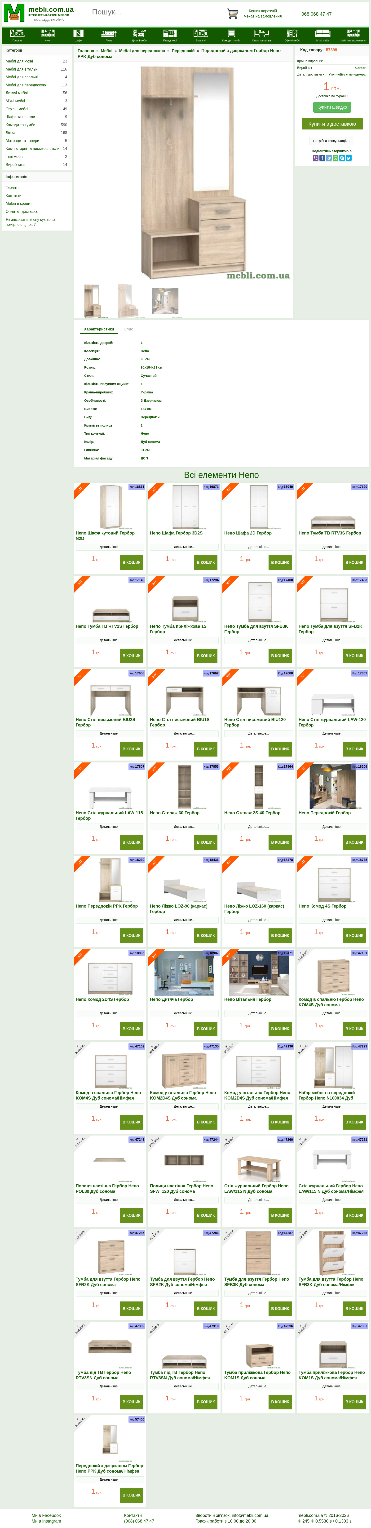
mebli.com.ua (51, 9)
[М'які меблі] (323, 36)
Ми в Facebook (46, 1515)
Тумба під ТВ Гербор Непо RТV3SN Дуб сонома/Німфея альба (180, 1378)
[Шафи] (78, 36)
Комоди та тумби (36, 125)
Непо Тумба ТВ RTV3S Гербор (330, 533)
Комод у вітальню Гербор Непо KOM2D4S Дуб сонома (183, 1095)
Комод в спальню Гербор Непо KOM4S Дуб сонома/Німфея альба (108, 1098)
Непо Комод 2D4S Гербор (102, 999)
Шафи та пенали (36, 117)
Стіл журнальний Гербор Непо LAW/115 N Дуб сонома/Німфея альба (331, 1191)
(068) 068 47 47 (139, 1521)
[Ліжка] (109, 36)
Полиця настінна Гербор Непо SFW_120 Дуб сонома (181, 1189)
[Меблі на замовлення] (353, 36)
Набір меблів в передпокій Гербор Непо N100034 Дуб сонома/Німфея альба (327, 1098)
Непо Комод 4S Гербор (322, 906)
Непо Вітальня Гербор (247, 999)
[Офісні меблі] (292, 36)
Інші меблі (36, 156)
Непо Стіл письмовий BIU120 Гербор (255, 722)
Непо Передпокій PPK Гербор (107, 906)
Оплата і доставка (22, 211)
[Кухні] (48, 36)
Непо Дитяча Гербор (171, 999)
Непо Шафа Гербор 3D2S (176, 533)
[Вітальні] (201, 36)
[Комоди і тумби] (231, 36)
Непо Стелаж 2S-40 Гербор (252, 813)
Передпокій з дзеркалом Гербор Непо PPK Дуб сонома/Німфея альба (109, 1471)
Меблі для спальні (36, 77)
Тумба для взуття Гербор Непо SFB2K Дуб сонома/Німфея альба (182, 1284)
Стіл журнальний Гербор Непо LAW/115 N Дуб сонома (256, 1189)
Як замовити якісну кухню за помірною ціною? (30, 222)
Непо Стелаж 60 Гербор (174, 813)
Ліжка (36, 132)
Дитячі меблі (36, 93)
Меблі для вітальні (36, 69)
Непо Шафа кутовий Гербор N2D (105, 536)
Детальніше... (110, 547)
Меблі (106, 51)
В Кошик (132, 563)
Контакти (14, 196)
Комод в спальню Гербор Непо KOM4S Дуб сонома (331, 1002)
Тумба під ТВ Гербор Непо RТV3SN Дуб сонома (103, 1375)
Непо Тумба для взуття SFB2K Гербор (330, 629)
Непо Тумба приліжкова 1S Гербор (178, 629)
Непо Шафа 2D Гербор (248, 533)
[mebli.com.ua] (17, 36)
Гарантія (13, 188)
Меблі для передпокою (142, 51)
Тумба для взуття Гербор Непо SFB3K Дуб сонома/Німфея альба (331, 1284)
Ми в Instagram (46, 1521)
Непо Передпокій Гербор (325, 813)
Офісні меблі (36, 109)
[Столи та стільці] (262, 36)
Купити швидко (332, 107)
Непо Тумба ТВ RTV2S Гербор (107, 626)
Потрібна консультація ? (331, 141)
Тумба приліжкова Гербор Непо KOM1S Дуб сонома (257, 1375)
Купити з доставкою (332, 124)
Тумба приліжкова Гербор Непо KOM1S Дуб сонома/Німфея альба (332, 1378)
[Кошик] (255, 14)
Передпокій (183, 51)
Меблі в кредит (19, 203)
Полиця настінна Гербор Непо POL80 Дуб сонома (107, 1189)
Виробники (36, 164)
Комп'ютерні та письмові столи (36, 148)
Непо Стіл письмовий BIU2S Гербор (105, 722)
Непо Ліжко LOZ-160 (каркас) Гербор (254, 909)
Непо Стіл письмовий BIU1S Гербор (179, 722)
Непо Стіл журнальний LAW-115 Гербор (109, 816)
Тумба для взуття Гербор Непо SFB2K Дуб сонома (108, 1282)
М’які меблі (36, 101)
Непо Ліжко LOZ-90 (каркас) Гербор (179, 909)
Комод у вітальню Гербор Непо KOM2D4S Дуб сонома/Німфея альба (257, 1098)
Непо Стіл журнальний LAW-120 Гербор (332, 722)
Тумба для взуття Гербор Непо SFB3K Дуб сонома (256, 1282)
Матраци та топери (36, 140)
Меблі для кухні (36, 61)
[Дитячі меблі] (139, 36)
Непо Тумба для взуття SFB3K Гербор (256, 629)
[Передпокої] (170, 36)
